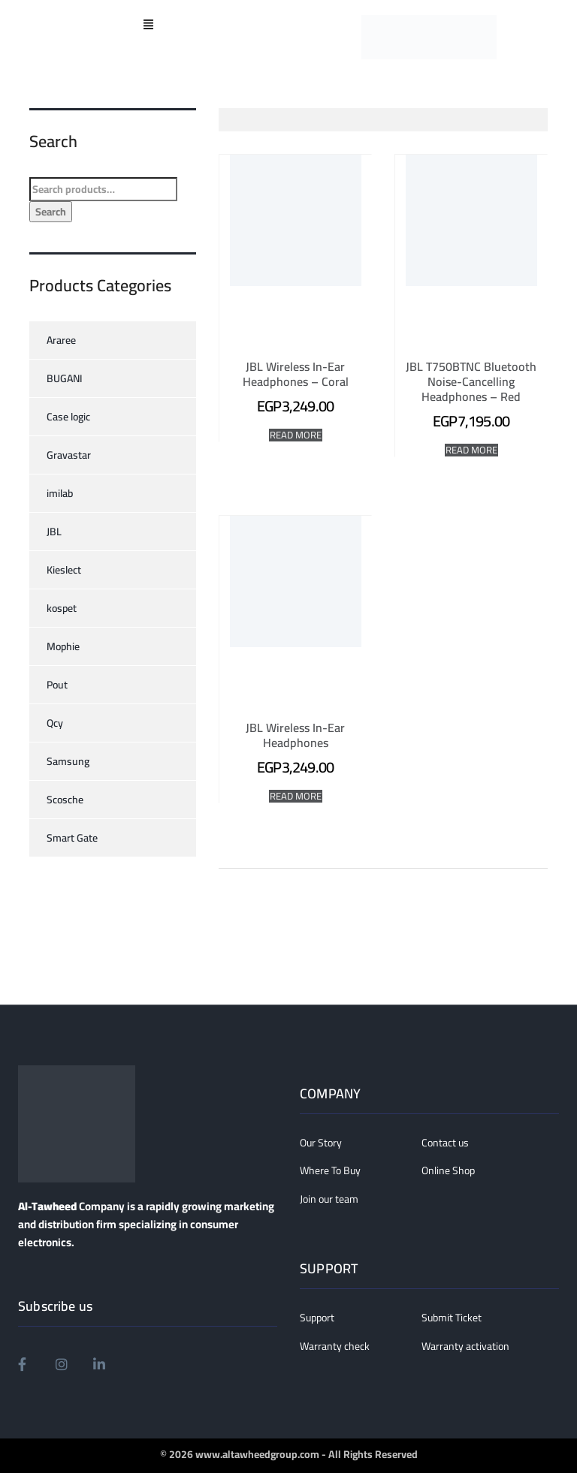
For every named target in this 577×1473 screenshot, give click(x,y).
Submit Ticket (451, 1318)
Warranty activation (465, 1347)
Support (317, 1318)
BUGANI (65, 378)
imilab (60, 493)
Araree (61, 340)
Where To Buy (330, 1171)
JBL (54, 531)
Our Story (321, 1143)
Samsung (68, 761)
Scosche (65, 799)
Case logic (68, 416)
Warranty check (335, 1347)
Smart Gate (72, 838)
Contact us (445, 1143)
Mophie (63, 646)
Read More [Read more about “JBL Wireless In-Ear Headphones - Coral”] (296, 435)
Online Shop (448, 1171)
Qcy (55, 723)
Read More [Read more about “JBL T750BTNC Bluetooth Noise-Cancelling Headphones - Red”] (471, 450)
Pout (57, 684)
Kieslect (64, 570)
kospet (62, 608)
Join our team (329, 1199)
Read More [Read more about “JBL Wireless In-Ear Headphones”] (296, 796)
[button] (148, 25)
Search (50, 211)
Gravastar (69, 455)
